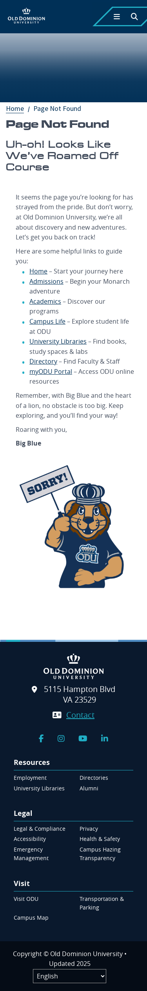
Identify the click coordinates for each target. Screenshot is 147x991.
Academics (45, 301)
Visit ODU (26, 898)
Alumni (89, 788)
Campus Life (47, 321)
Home (19, 108)
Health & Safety (100, 838)
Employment (30, 777)
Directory (43, 361)
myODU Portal (50, 371)
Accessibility (30, 838)
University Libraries (58, 341)
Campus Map (31, 917)
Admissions (46, 281)
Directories (94, 777)
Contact (80, 715)
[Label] (69, 976)
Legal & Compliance (39, 828)
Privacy (89, 828)
